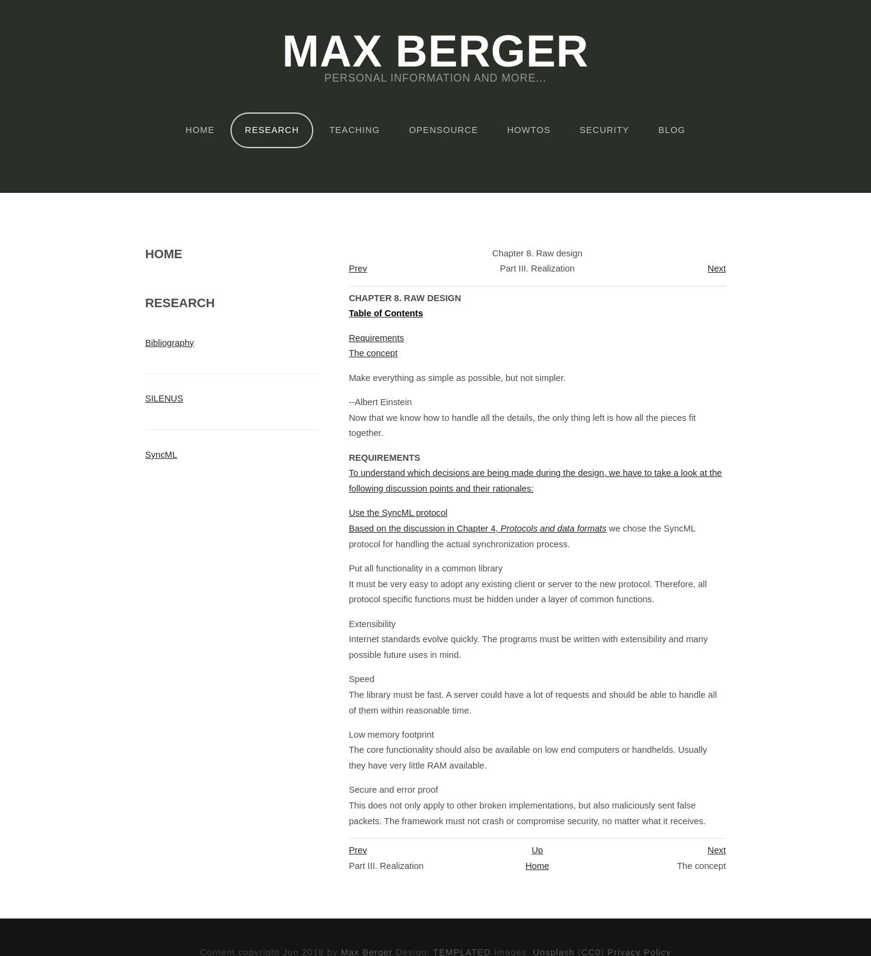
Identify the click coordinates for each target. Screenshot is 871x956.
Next (717, 268)
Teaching (354, 130)
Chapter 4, (532, 528)
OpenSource (443, 130)
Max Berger (435, 52)
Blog (671, 130)
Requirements (376, 338)
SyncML (161, 455)
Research (272, 130)
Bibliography (169, 343)
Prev (358, 268)
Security (604, 130)
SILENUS (164, 398)
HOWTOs (529, 130)
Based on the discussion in (403, 528)
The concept (373, 353)
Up (537, 850)
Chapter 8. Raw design (405, 298)
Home (200, 130)
